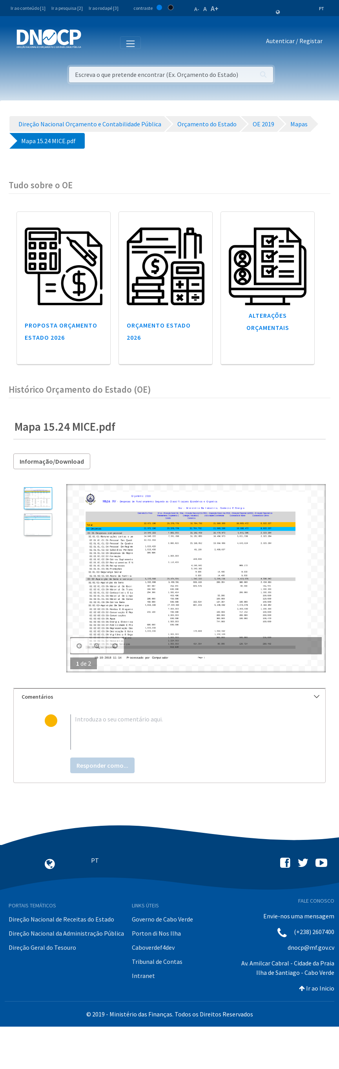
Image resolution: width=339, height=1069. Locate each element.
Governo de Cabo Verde (162, 919)
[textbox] (182, 732)
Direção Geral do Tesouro (42, 947)
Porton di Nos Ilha (156, 933)
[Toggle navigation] (91, 42)
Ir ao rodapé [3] (103, 8)
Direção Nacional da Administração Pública (66, 933)
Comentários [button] (170, 696)
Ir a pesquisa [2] (67, 8)
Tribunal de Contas (157, 961)
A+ (215, 8)
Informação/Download (52, 461)
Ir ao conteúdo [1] (28, 8)
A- (196, 9)
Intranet (143, 976)
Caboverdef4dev (153, 947)
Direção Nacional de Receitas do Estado (61, 919)
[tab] (169, 697)
